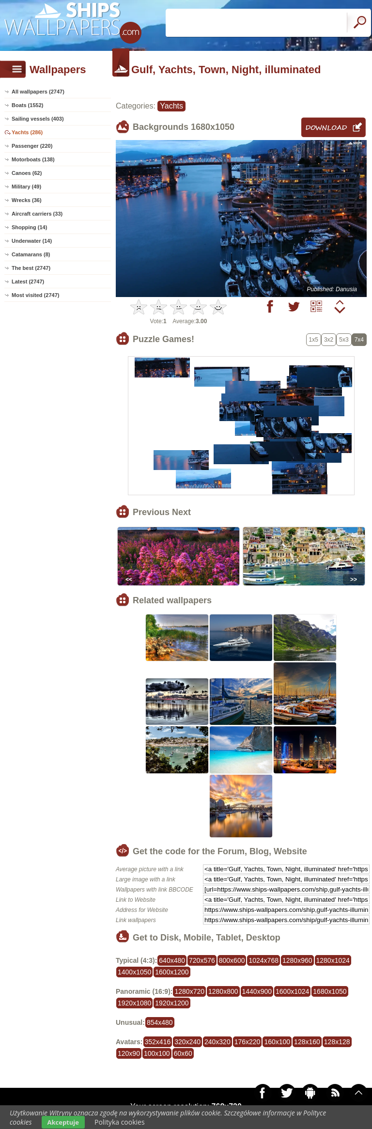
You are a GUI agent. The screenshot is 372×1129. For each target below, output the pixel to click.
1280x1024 (333, 960)
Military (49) (26, 186)
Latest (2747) (28, 281)
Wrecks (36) (27, 200)
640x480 (172, 960)
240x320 (217, 1042)
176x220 (247, 1042)
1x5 (313, 339)
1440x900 (257, 991)
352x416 (158, 1042)
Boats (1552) (27, 105)
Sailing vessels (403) (38, 119)
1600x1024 (292, 991)
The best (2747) (31, 268)
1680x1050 (329, 991)
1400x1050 (134, 972)
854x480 (160, 1022)
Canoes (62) (27, 173)
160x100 (277, 1042)
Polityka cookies (119, 1122)
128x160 (307, 1042)
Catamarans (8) (31, 254)
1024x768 (263, 960)
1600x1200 (171, 972)
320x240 (187, 1042)
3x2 (328, 339)
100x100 (157, 1053)
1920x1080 (134, 1003)
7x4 (359, 339)
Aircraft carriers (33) (37, 214)
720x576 (202, 960)
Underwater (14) (32, 241)
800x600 (232, 960)
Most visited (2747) (35, 295)
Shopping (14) (29, 227)
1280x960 (297, 960)
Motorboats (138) (33, 159)
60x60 (183, 1053)
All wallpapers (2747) (38, 91)
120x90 (129, 1053)
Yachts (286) (27, 132)
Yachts (171, 106)
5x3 (343, 339)
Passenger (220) (32, 146)
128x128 (337, 1042)
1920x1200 (171, 1003)
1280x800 (223, 991)
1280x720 (189, 991)
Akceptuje (63, 1122)
